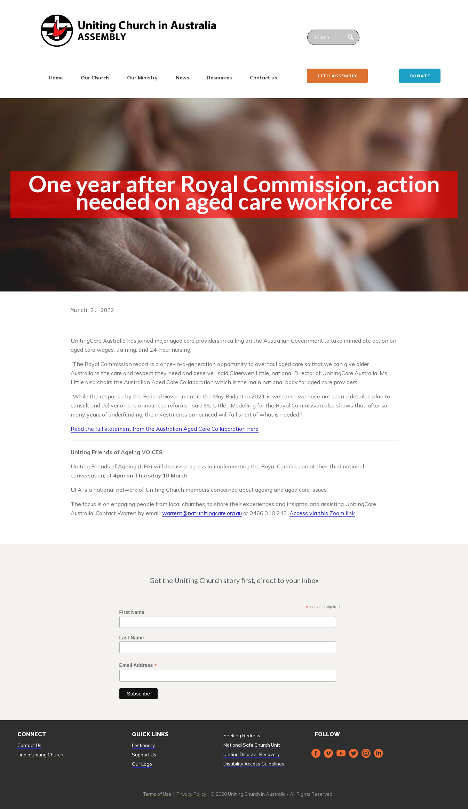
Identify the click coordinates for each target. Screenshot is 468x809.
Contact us (263, 78)
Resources (219, 78)
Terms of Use (157, 794)
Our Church (95, 78)
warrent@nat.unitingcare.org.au (202, 512)
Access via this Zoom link (322, 512)
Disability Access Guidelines (253, 764)
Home (56, 78)
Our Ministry (142, 78)
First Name (131, 612)
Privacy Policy (191, 794)
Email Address (138, 665)
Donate (420, 75)
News (182, 78)
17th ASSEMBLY (337, 75)
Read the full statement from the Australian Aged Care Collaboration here (165, 428)
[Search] (351, 37)
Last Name (131, 637)
